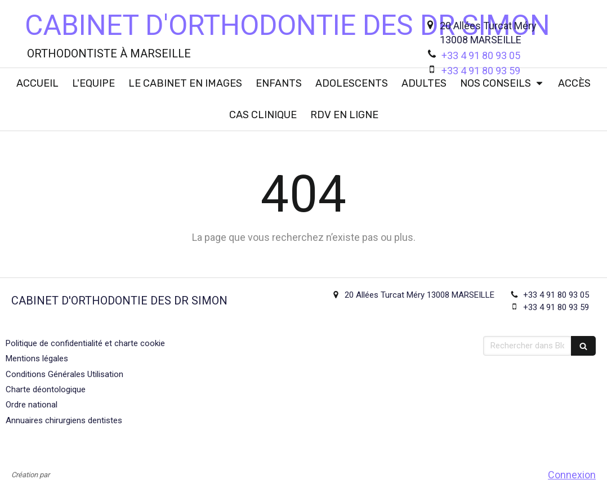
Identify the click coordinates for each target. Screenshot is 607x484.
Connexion (572, 475)
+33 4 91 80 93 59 (480, 71)
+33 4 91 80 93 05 (480, 55)
